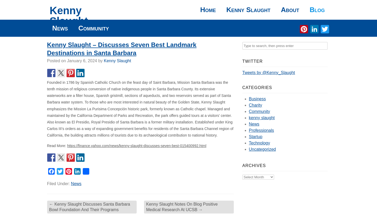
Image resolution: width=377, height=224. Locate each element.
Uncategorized (262, 149)
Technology (259, 143)
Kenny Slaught (69, 15)
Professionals (261, 130)
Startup (256, 136)
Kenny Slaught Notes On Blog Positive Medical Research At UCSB (182, 207)
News (60, 28)
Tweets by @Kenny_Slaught (268, 72)
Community (93, 28)
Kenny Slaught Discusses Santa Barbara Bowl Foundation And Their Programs (89, 207)
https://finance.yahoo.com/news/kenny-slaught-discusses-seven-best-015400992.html (137, 146)
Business (257, 99)
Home (208, 10)
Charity (255, 105)
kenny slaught (262, 118)
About (290, 10)
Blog (317, 10)
